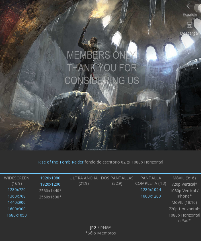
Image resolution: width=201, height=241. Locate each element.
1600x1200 (151, 196)
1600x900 (17, 208)
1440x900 (17, 202)
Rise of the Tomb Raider (60, 161)
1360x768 (17, 196)
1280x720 (17, 189)
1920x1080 (50, 178)
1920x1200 (50, 184)
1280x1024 (151, 189)
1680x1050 (17, 215)
